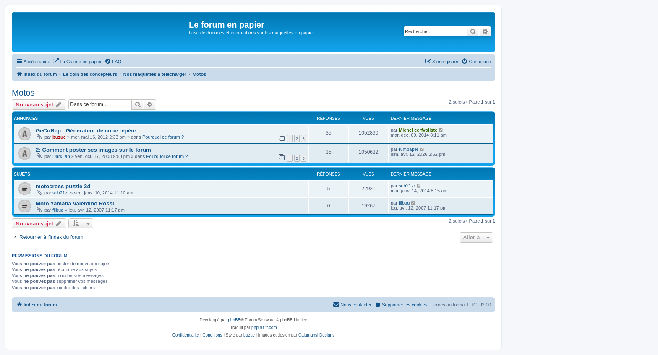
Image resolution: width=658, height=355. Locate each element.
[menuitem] (77, 62)
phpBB (234, 320)
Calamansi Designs (316, 335)
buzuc (59, 137)
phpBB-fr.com (264, 327)
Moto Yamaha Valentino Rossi (75, 203)
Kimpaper (408, 149)
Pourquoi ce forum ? (163, 137)
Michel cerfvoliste (418, 129)
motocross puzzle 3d (63, 186)
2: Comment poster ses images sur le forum (93, 150)
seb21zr (60, 192)
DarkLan (61, 156)
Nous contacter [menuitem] (352, 304)
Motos (23, 92)
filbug (57, 209)
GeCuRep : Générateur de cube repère (86, 130)
